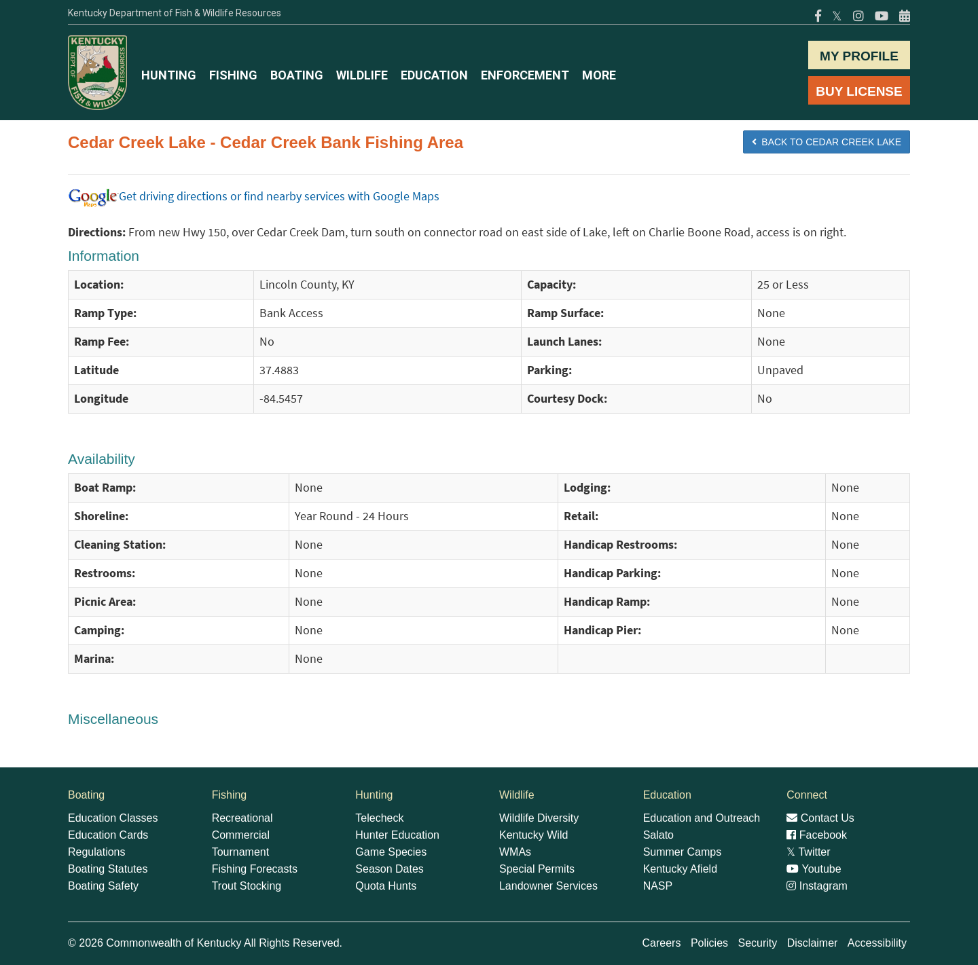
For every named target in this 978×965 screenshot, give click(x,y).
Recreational (242, 818)
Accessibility (877, 943)
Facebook (816, 835)
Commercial (241, 835)
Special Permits (537, 869)
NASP (658, 886)
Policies (709, 943)
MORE (599, 75)
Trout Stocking (247, 886)
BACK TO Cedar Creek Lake (826, 141)
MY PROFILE (859, 56)
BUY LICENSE (859, 91)
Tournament (241, 852)
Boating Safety (103, 886)
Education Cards (108, 835)
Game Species (391, 852)
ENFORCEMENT (525, 75)
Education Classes (113, 818)
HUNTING (168, 75)
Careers (661, 943)
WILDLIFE (362, 75)
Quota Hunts (385, 886)
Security (757, 943)
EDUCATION (434, 75)
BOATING (296, 75)
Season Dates (389, 869)
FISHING (233, 75)
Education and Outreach (702, 818)
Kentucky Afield (680, 869)
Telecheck (379, 818)
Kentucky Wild (533, 835)
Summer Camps (682, 852)
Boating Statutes (107, 869)
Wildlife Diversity (539, 818)
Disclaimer (812, 943)
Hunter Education (397, 835)
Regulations (97, 852)
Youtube (813, 869)
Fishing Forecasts (254, 869)
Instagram (817, 886)
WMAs (515, 852)
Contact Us (820, 818)
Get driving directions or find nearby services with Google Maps (253, 196)
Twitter (808, 852)
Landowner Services (548, 886)
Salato (658, 835)
